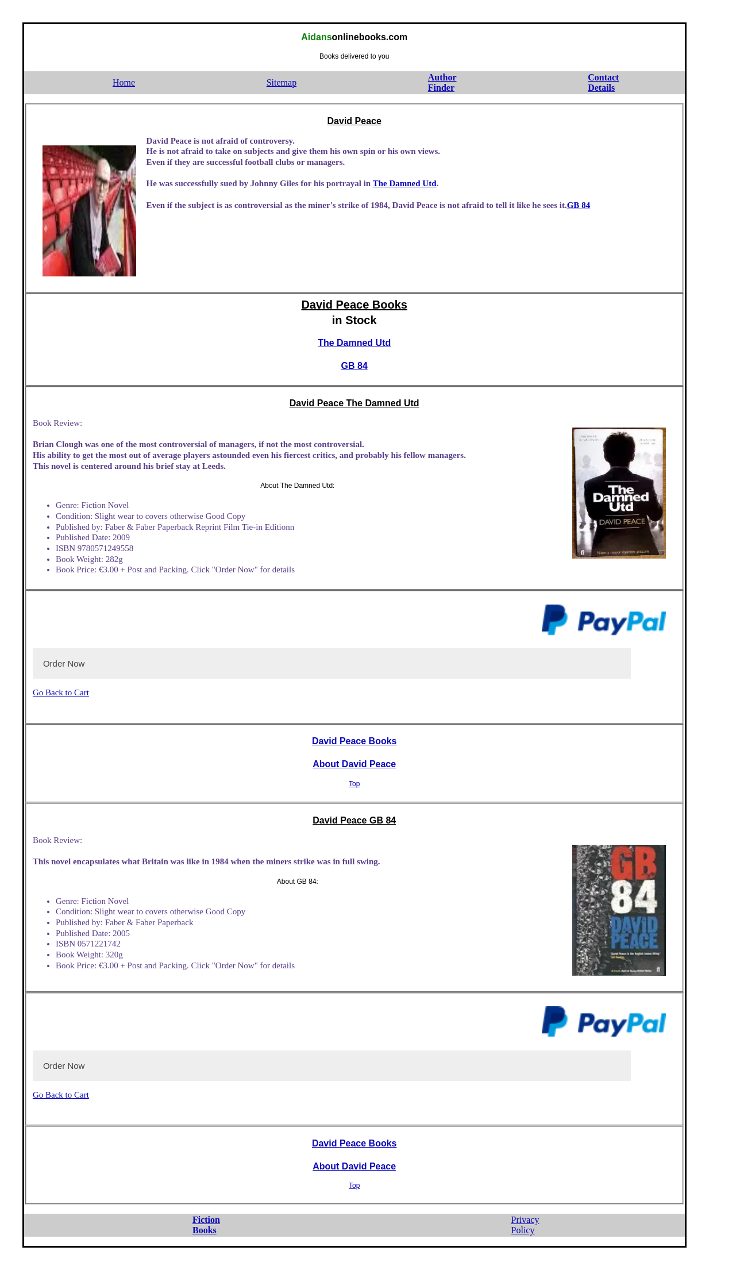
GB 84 (578, 205)
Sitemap (281, 82)
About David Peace (354, 764)
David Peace (354, 121)
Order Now (64, 663)
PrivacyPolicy (525, 1225)
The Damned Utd (405, 183)
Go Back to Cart (61, 692)
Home (124, 82)
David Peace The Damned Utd (354, 403)
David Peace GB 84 (354, 820)
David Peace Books (354, 304)
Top (354, 784)
